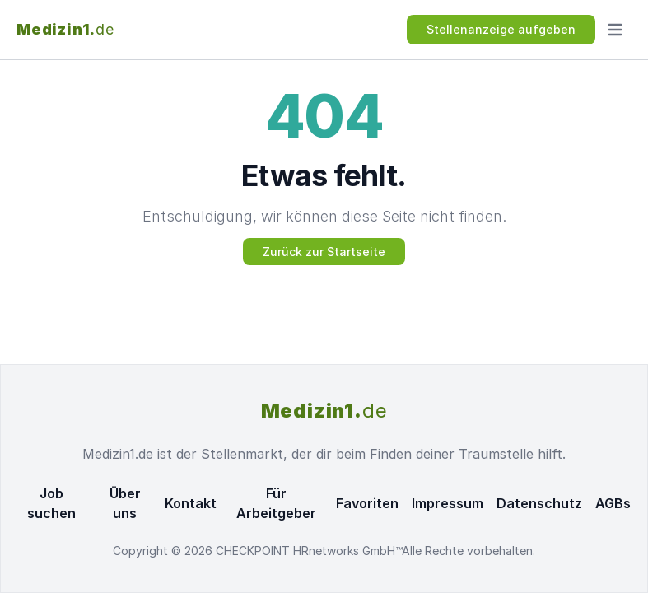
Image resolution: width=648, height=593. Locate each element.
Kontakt (191, 503)
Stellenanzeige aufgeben (501, 29)
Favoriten (367, 503)
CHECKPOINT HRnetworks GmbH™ (309, 551)
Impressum (447, 503)
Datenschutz (539, 503)
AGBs (613, 503)
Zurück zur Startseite (324, 252)
